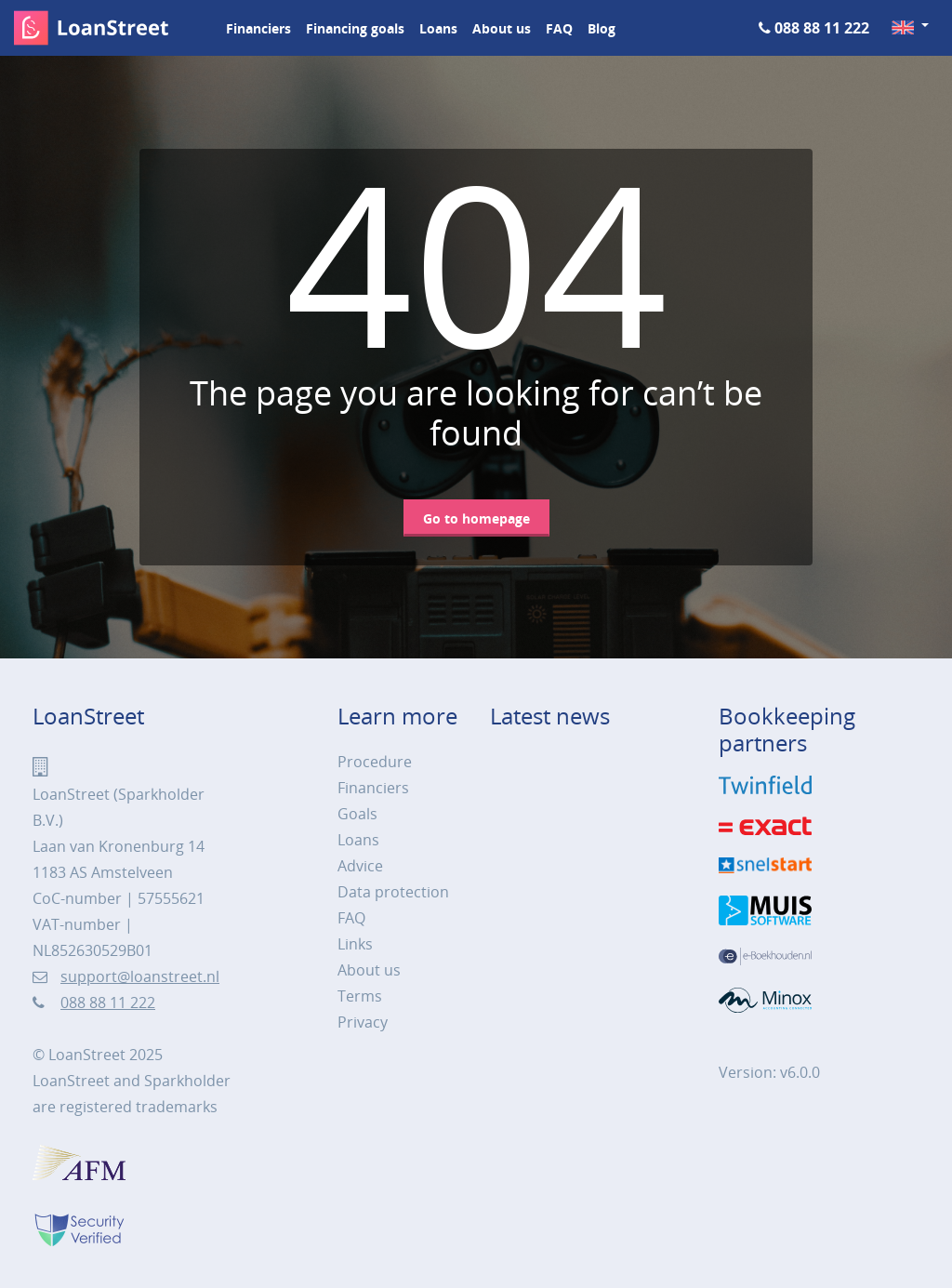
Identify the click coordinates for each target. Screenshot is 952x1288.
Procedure (374, 761)
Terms (359, 996)
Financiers (258, 28)
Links (355, 944)
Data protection (393, 892)
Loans (438, 28)
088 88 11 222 (821, 28)
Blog (601, 28)
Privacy (362, 1022)
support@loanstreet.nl (139, 976)
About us (501, 28)
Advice (360, 866)
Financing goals (355, 28)
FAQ (559, 28)
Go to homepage (476, 518)
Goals (357, 813)
